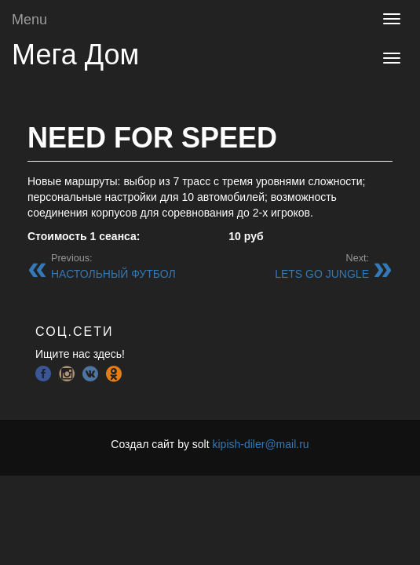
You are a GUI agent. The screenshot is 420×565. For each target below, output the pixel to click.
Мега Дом (75, 54)
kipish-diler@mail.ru (260, 444)
